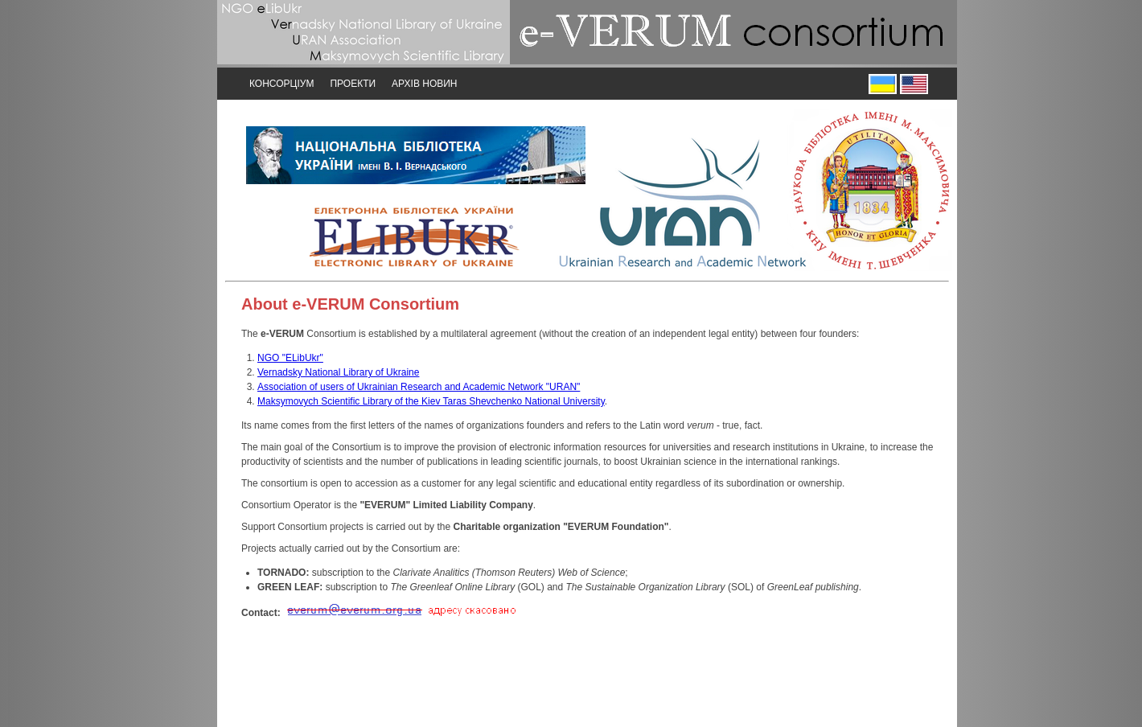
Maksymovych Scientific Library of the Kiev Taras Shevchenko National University (431, 401)
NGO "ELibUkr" (290, 358)
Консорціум (281, 83)
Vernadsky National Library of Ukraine (338, 372)
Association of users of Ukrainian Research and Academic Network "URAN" (418, 386)
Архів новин (424, 83)
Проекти (353, 83)
